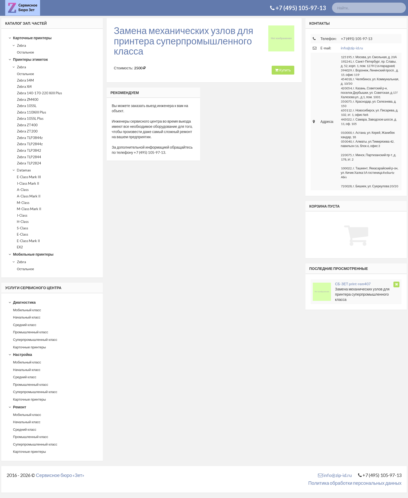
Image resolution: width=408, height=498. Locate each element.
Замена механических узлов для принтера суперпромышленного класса (183, 41)
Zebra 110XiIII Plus (31, 112)
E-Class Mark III (29, 177)
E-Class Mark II (28, 241)
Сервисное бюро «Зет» (60, 475)
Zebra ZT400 (27, 125)
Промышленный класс (30, 332)
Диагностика (22, 302)
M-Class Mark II (29, 209)
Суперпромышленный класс (35, 339)
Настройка (20, 354)
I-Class (22, 215)
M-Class (23, 203)
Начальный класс (26, 317)
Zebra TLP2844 (29, 157)
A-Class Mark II (28, 196)
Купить (283, 70)
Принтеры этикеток (28, 59)
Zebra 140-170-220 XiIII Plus (39, 93)
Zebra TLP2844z (30, 144)
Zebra (19, 45)
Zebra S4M (25, 80)
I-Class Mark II (28, 183)
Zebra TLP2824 (29, 163)
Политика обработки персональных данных (354, 483)
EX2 (20, 247)
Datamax (21, 170)
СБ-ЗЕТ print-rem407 (353, 284)
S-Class (22, 228)
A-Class (23, 190)
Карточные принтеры (30, 38)
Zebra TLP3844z (30, 138)
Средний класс (24, 325)
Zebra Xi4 (24, 86)
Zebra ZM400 (27, 99)
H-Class (23, 222)
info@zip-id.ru (352, 48)
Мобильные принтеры (31, 254)
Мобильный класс (27, 310)
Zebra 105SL (26, 106)
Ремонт (17, 407)
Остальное (25, 52)
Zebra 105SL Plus (30, 118)
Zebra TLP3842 (29, 150)
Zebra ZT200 (27, 131)
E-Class (22, 234)
